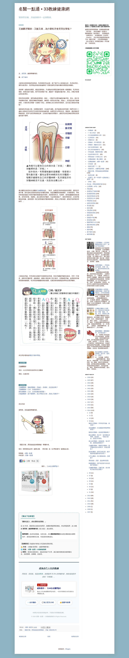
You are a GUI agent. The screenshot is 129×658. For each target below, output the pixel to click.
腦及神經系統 (91, 225)
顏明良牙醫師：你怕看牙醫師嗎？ (99, 432)
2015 (89, 407)
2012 (89, 498)
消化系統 (90, 210)
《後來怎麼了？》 (92, 166)
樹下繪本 (25, 77)
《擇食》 (90, 181)
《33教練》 (90, 130)
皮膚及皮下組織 (92, 191)
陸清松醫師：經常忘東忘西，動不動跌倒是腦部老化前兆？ (99, 452)
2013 (89, 495)
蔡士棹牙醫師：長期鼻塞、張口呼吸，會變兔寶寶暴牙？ (99, 442)
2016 (89, 405)
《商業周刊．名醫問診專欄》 (96, 168)
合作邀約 (32, 602)
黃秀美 (24, 73)
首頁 (48, 636)
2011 (89, 501)
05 (90, 481)
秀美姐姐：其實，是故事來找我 (98, 460)
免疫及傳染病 (91, 196)
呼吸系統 (90, 201)
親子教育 (90, 232)
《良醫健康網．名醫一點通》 (96, 161)
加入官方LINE (48, 602)
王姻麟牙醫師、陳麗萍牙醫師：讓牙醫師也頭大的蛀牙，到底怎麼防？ (99, 447)
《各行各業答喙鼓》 (93, 147)
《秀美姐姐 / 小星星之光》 (95, 157)
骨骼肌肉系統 (91, 213)
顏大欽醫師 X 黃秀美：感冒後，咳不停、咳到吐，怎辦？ (102, 353)
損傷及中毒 (90, 217)
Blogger (67, 649)
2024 (89, 383)
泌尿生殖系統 (91, 203)
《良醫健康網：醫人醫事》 (95, 159)
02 (90, 489)
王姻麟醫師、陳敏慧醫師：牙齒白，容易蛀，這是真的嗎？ (38, 387)
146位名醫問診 (53, 466)
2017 (89, 402)
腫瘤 (88, 227)
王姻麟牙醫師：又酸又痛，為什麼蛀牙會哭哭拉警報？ (99, 468)
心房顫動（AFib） (92, 186)
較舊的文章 (75, 636)
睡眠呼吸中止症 (92, 222)
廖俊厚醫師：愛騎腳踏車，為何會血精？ (102, 332)
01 (90, 492)
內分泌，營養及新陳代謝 (94, 184)
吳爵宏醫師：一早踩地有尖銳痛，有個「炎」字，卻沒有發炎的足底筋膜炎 (102, 267)
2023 (89, 385)
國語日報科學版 (34, 355)
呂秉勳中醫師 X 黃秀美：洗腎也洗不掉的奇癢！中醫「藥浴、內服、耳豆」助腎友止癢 (102, 311)
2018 (89, 399)
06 (90, 478)
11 (90, 415)
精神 (88, 229)
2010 (89, 504)
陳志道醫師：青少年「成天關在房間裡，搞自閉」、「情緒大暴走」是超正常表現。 (99, 436)
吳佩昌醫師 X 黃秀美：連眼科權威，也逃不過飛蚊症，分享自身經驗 (102, 291)
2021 (89, 391)
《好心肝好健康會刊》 (94, 149)
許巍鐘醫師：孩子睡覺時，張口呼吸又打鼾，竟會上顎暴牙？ (39, 394)
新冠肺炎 (90, 220)
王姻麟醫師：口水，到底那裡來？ (30, 389)
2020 (89, 394)
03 (90, 486)
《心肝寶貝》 (91, 137)
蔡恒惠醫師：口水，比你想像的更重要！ (32, 391)
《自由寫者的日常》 (93, 154)
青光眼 (89, 205)
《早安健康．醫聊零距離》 (95, 152)
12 (90, 413)
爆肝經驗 (90, 234)
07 (90, 475)
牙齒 (46, 630)
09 (90, 421)
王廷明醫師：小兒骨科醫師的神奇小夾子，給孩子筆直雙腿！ (102, 244)
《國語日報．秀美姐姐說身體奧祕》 (34, 630)
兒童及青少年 (53, 630)
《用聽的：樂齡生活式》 (94, 145)
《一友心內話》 (92, 133)
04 (90, 484)
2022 (89, 388)
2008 (89, 509)
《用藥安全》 (91, 140)
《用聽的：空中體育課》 (94, 142)
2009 (89, 506)
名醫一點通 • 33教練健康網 (44, 9)
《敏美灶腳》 (91, 175)
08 (90, 473)
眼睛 (88, 215)
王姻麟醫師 (40, 190)
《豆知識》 (90, 164)
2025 (89, 380)
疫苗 (88, 208)
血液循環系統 (91, 193)
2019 (89, 396)
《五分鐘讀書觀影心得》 (94, 135)
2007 (89, 512)
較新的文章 (22, 636)
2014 (89, 410)
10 (90, 418)
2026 (89, 377)
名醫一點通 (28, 453)
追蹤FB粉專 (65, 602)
